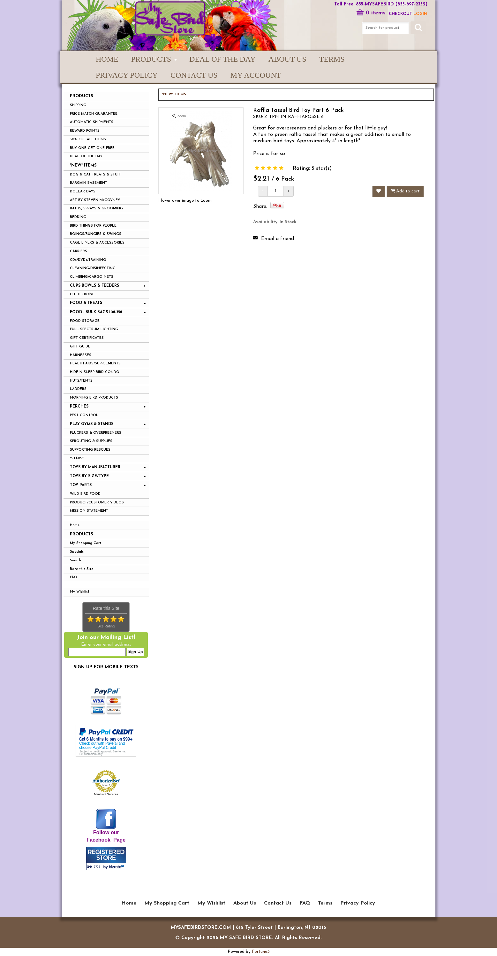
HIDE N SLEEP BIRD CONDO (94, 372)
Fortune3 (261, 951)
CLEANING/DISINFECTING (93, 268)
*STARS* (77, 458)
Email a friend (277, 238)
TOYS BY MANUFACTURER (95, 467)
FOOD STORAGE (85, 321)
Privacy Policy (127, 75)
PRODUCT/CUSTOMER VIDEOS (97, 502)
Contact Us (194, 75)
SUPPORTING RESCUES (90, 450)
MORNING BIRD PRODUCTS (94, 398)
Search (75, 560)
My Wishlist (79, 592)
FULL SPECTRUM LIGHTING (94, 329)
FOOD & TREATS (86, 303)
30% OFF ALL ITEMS (88, 139)
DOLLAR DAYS (82, 191)
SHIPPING (78, 105)
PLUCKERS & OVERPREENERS (95, 433)
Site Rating (106, 626)
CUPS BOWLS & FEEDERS (94, 286)
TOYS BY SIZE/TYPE (89, 476)
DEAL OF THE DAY (86, 156)
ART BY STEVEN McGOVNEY (95, 200)
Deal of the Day (222, 59)
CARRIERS (78, 251)
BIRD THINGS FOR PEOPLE (93, 226)
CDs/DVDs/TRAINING (88, 260)
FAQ (73, 577)
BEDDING (78, 217)
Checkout (400, 14)
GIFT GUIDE (80, 346)
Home (107, 59)
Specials (77, 552)
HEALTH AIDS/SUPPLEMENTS (95, 363)
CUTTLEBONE (82, 294)
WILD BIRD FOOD (85, 494)
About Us (287, 59)
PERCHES (79, 406)
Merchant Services (106, 794)
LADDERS (78, 389)
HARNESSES (80, 355)
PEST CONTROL (84, 415)
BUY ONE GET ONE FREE (92, 148)
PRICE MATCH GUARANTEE (93, 114)
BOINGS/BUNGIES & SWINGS (95, 234)
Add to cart (405, 191)
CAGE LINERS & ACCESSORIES (97, 243)
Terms (332, 59)
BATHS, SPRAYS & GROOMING (96, 208)
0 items (371, 13)
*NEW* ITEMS (83, 165)
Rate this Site (81, 569)
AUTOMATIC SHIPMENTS (91, 122)
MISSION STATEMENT (89, 511)
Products (81, 534)
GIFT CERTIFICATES (87, 338)
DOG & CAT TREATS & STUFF (95, 174)
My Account (255, 75)
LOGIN (420, 14)
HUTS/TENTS (81, 381)
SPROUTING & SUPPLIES (91, 441)
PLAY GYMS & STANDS (91, 424)
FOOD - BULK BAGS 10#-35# (96, 312)
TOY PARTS (81, 485)
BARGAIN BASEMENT (88, 183)
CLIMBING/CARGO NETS (91, 277)
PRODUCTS (151, 59)
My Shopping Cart (85, 543)
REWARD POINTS (85, 131)
